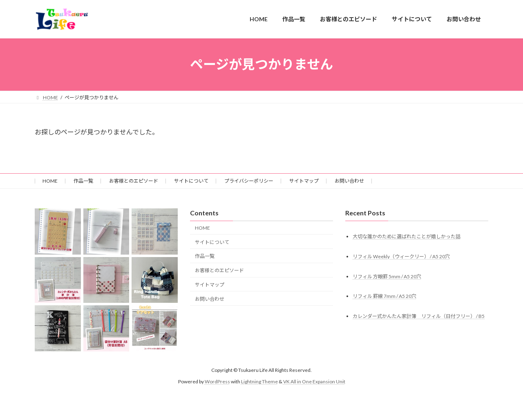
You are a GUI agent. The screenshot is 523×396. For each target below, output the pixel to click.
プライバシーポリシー (248, 181)
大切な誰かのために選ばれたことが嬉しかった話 (406, 236)
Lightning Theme (259, 381)
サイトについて (191, 181)
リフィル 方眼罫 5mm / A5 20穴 (387, 276)
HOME (50, 181)
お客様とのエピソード (133, 181)
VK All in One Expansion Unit (314, 381)
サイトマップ (304, 181)
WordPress (217, 381)
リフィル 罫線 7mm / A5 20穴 (384, 296)
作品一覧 (83, 181)
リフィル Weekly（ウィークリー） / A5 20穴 (401, 256)
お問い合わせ (349, 181)
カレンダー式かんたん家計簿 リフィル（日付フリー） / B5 (419, 316)
